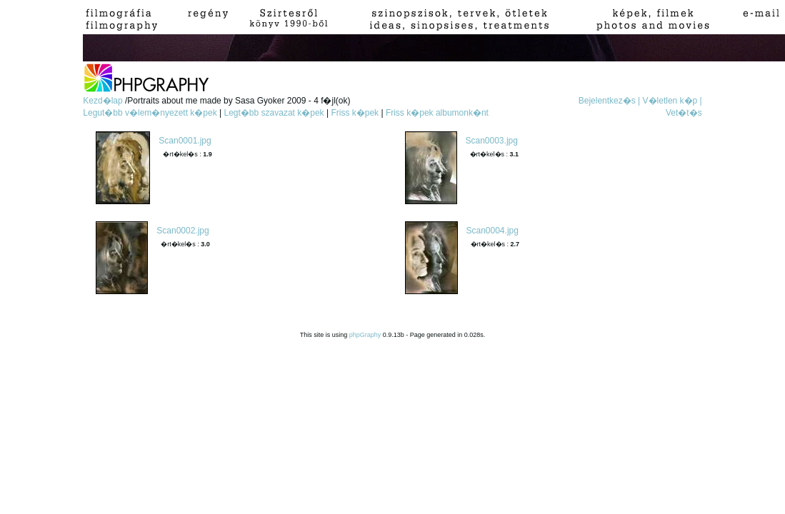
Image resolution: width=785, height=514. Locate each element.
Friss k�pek (355, 113)
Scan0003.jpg (492, 141)
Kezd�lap (104, 101)
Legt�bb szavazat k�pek (274, 113)
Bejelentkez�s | (610, 101)
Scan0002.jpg (182, 231)
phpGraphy (365, 334)
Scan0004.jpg (492, 231)
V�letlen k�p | (672, 101)
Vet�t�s (684, 113)
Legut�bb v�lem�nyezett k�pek (149, 113)
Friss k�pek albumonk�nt (437, 113)
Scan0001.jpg (185, 141)
